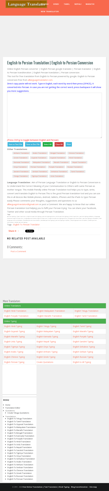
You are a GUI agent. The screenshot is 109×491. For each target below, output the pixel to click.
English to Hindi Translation (19, 441)
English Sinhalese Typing (84, 346)
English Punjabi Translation (16, 316)
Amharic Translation (21, 153)
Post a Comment (18, 251)
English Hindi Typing (13, 326)
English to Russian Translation (20, 476)
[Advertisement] (54, 36)
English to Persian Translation (20, 479)
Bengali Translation (58, 153)
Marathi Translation (61, 162)
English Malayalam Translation (51, 311)
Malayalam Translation (41, 162)
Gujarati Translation (38, 158)
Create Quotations (45, 362)
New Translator (50, 11)
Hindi (56, 4)
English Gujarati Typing (14, 331)
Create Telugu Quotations (18, 413)
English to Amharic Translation (20, 464)
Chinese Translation (76, 153)
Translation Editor (12, 408)
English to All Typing (82, 362)
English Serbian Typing (83, 351)
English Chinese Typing (14, 357)
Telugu (45, 4)
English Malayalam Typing (48, 331)
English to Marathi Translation (20, 430)
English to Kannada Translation (20, 436)
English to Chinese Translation (20, 470)
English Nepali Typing (46, 341)
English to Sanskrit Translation (20, 450)
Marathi (90, 4)
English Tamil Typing (82, 326)
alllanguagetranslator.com (40, 79)
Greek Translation (20, 158)
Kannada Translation (21, 162)
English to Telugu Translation (19, 418)
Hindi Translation (75, 158)
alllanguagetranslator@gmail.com (23, 204)
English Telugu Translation (86, 311)
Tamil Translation (77, 171)
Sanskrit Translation (21, 171)
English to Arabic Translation (19, 461)
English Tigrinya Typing (14, 346)
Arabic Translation (39, 153)
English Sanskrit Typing (83, 341)
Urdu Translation (57, 176)
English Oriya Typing (46, 346)
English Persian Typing (14, 362)
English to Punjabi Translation (20, 438)
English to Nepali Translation (19, 447)
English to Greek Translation (19, 473)
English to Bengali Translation (20, 433)
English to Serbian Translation (20, 467)
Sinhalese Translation (59, 171)
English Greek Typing (46, 357)
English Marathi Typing (83, 331)
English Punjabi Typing (83, 336)
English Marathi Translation (49, 316)
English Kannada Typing (47, 336)
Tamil (67, 4)
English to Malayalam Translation (21, 427)
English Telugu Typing (46, 326)
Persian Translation (38, 167)
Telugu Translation (21, 176)
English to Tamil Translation (19, 421)
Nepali (78, 4)
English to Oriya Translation (19, 456)
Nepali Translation (79, 162)
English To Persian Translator (26, 224)
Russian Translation (75, 167)
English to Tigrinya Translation (20, 453)
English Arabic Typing (13, 351)
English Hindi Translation (15, 311)
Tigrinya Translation (39, 176)
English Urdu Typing (13, 341)
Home (7, 405)
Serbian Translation (40, 171)
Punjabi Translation (56, 167)
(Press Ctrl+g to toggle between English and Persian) (32, 139)
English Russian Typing (83, 357)
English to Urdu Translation (19, 444)
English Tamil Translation (86, 316)
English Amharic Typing (47, 351)
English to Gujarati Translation (20, 424)
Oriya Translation (20, 167)
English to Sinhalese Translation (21, 458)
